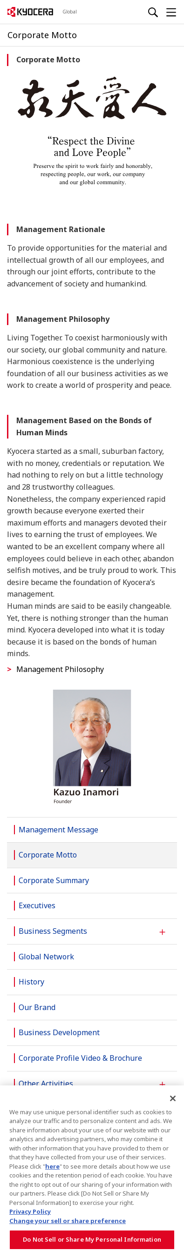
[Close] (173, 1098)
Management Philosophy (60, 669)
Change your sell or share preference (67, 1221)
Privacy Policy (30, 1211)
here (52, 1166)
